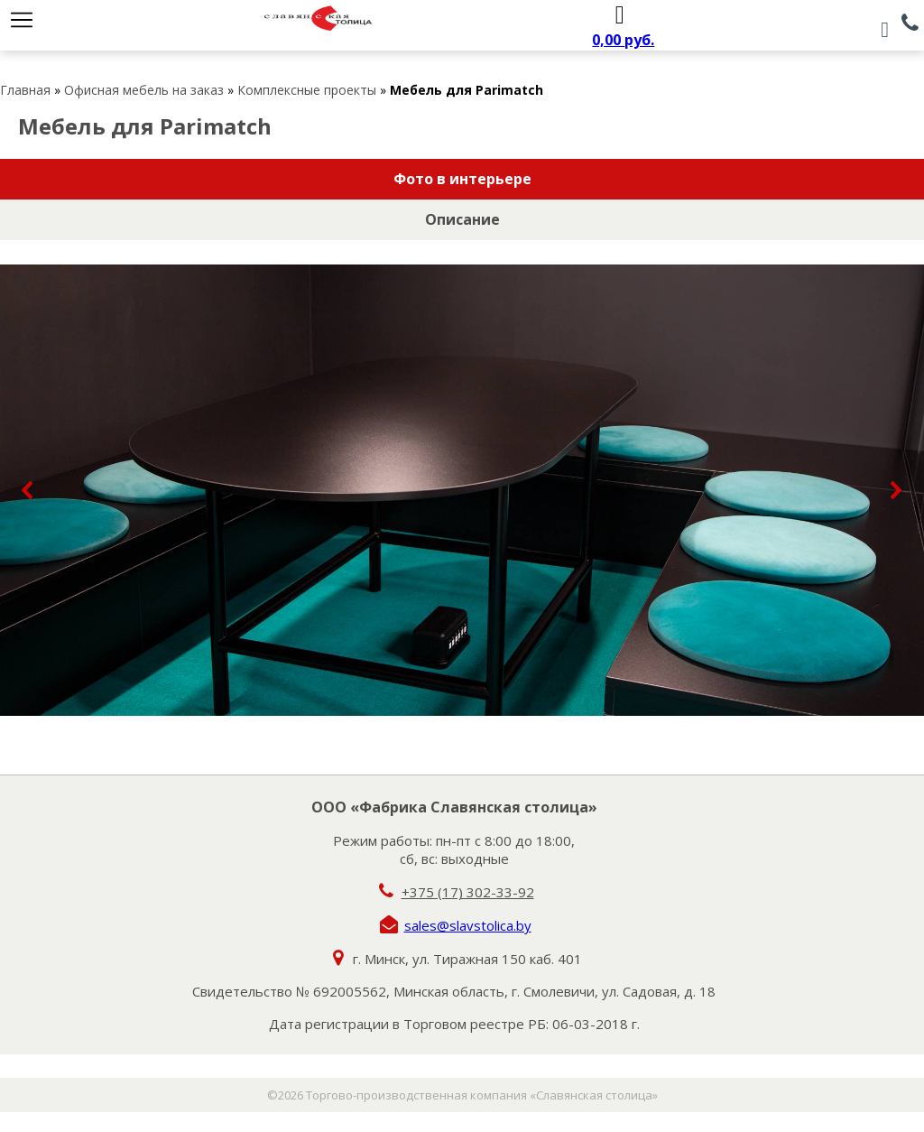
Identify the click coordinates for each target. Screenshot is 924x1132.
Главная (25, 89)
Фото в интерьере (462, 179)
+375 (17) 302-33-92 (468, 892)
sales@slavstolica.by (467, 925)
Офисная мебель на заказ (144, 89)
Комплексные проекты (306, 89)
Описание (462, 219)
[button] (28, 490)
